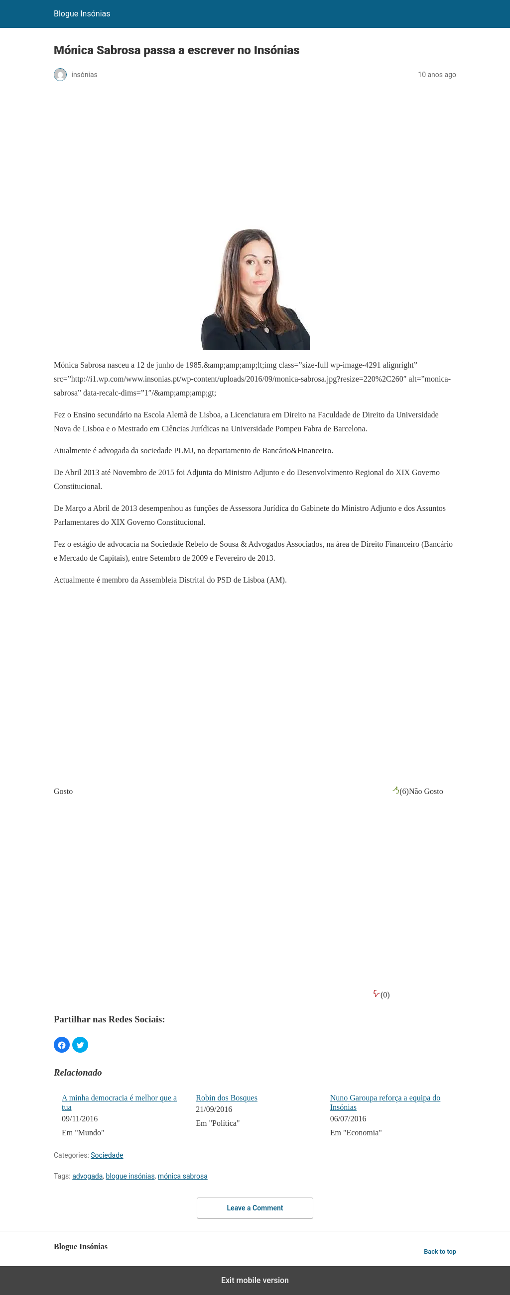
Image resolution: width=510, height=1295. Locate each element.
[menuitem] (122, 1116)
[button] (62, 1045)
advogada (87, 1176)
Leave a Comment (255, 1208)
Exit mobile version (255, 1280)
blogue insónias (130, 1176)
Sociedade (107, 1155)
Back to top (440, 1251)
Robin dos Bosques (226, 1098)
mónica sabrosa (183, 1176)
